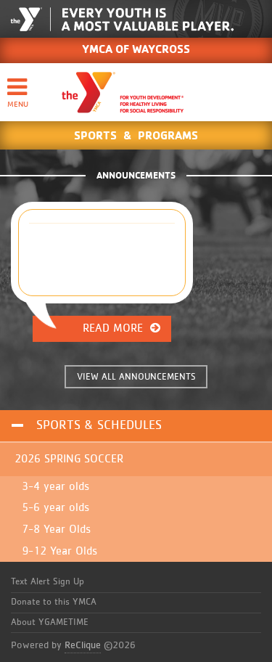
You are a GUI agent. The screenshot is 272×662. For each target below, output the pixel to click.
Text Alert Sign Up (47, 582)
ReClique (83, 645)
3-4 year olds (55, 486)
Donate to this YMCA (53, 602)
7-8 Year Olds (56, 529)
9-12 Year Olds (59, 551)
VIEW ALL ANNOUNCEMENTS (136, 377)
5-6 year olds (55, 507)
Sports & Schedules (99, 425)
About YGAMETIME (49, 622)
